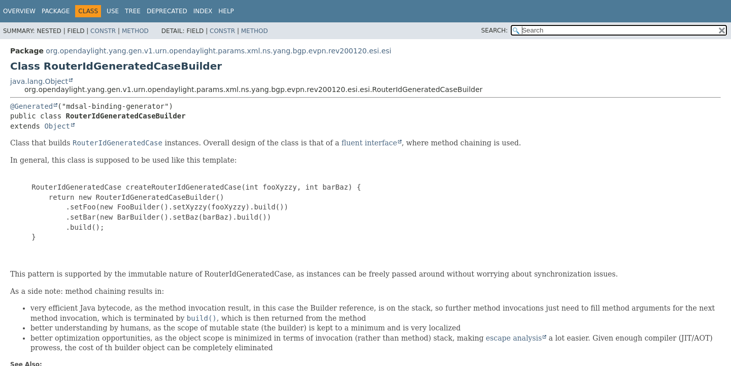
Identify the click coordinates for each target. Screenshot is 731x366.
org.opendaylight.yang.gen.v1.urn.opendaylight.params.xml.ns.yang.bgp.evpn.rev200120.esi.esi (218, 51)
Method (135, 31)
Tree (133, 11)
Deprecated (167, 11)
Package (56, 11)
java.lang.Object (39, 81)
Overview (19, 11)
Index (203, 11)
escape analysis (514, 338)
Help (226, 11)
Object (57, 126)
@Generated (31, 106)
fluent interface (369, 143)
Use (113, 11)
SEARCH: (494, 30)
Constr (103, 31)
